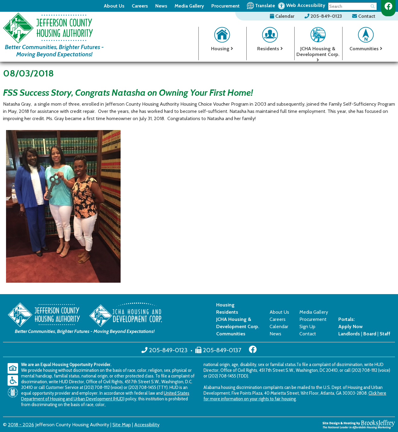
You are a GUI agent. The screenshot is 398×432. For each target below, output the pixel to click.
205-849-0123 (324, 16)
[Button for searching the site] (373, 5)
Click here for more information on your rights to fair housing (295, 396)
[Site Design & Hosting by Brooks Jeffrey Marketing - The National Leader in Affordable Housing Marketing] (359, 424)
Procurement (225, 6)
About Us (114, 6)
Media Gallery (189, 6)
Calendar (282, 16)
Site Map (121, 424)
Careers (140, 6)
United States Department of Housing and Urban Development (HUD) (105, 396)
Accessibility (147, 424)
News (161, 6)
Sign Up (307, 326)
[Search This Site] (352, 6)
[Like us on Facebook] (388, 6)
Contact (363, 16)
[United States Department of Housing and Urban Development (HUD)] (14, 392)
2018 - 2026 (21, 424)
